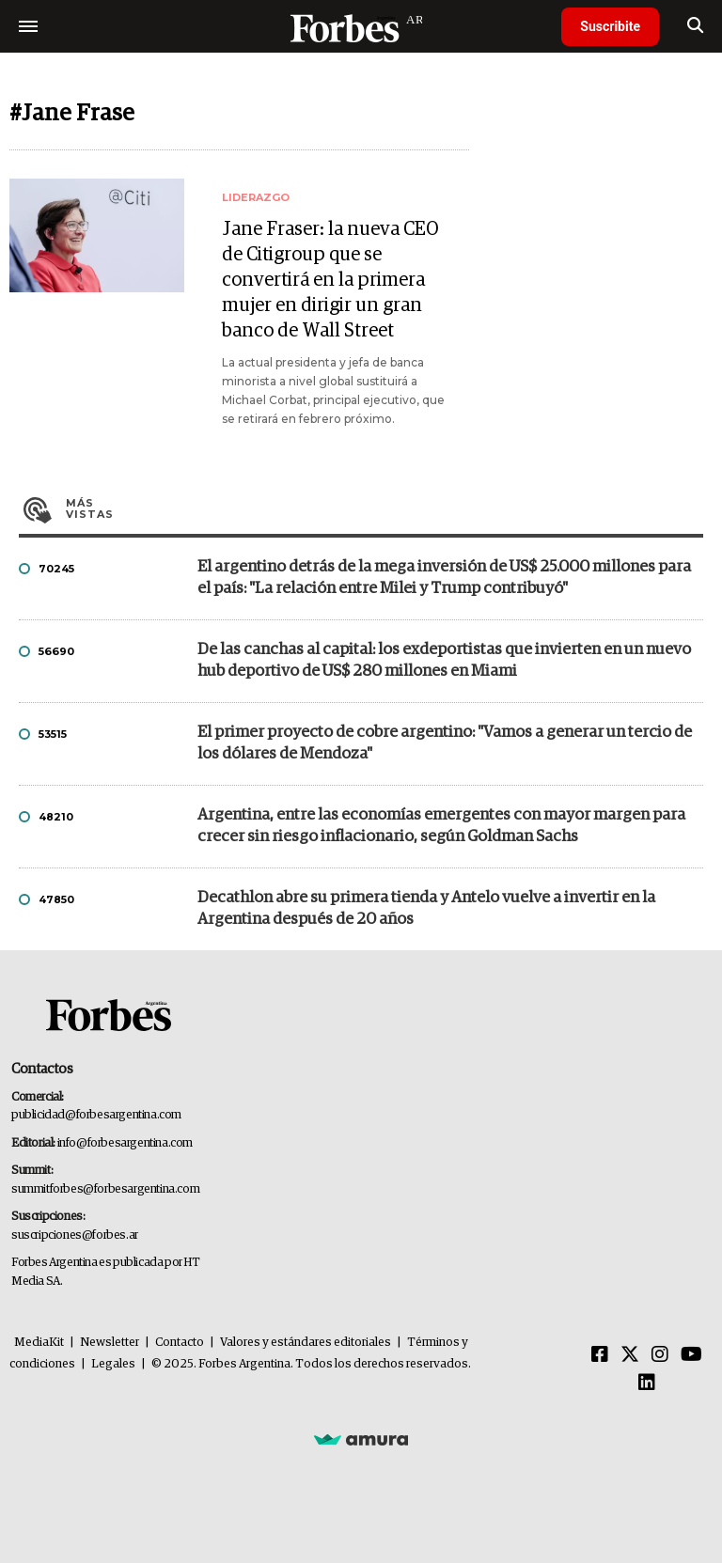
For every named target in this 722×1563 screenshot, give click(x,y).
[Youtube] (691, 1355)
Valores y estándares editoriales (305, 1342)
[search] (695, 26)
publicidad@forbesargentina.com (96, 1115)
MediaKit (39, 1342)
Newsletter (109, 1342)
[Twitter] (629, 1355)
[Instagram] (659, 1355)
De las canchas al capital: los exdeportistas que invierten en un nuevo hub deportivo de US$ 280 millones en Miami (444, 661)
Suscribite (610, 26)
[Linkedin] (646, 1383)
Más (384, 508)
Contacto (179, 1342)
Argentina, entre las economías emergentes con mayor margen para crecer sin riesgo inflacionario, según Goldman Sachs (441, 826)
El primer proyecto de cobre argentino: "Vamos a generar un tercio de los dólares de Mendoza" (444, 743)
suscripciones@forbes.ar (74, 1235)
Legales (113, 1364)
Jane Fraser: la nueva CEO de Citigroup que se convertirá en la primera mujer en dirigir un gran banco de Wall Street (330, 280)
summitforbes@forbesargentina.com (105, 1189)
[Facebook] (599, 1355)
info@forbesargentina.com (125, 1143)
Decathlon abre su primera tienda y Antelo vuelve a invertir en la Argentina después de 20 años (426, 909)
